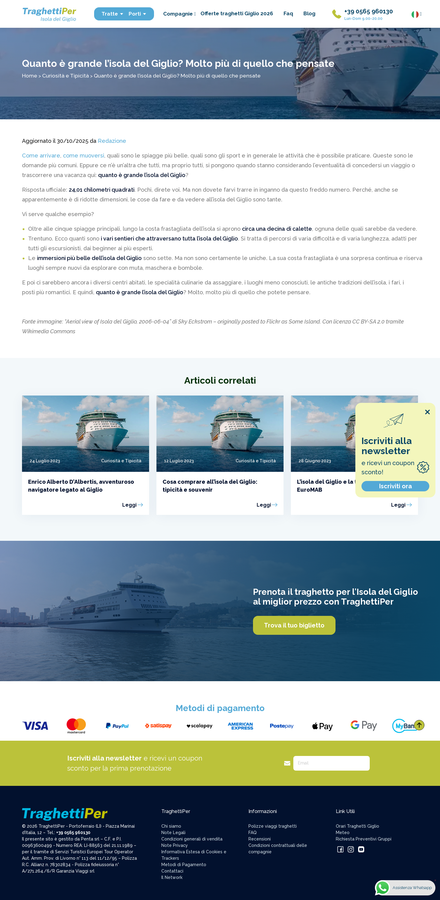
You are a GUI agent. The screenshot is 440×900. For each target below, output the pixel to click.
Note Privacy (174, 845)
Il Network (171, 877)
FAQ (252, 832)
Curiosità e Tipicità (65, 75)
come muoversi (83, 155)
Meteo (343, 832)
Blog (309, 13)
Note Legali (173, 832)
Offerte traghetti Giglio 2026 (236, 13)
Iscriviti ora (395, 486)
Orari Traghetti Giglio (357, 826)
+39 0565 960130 (368, 11)
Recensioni (259, 839)
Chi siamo (171, 826)
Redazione (112, 141)
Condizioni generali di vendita (191, 839)
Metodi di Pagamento (183, 864)
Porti (138, 14)
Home (29, 75)
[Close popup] (427, 412)
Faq (288, 13)
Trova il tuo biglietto (294, 625)
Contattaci (172, 871)
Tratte (112, 14)
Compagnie (179, 14)
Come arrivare (41, 155)
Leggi (129, 505)
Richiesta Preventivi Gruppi (363, 839)
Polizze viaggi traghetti (272, 826)
